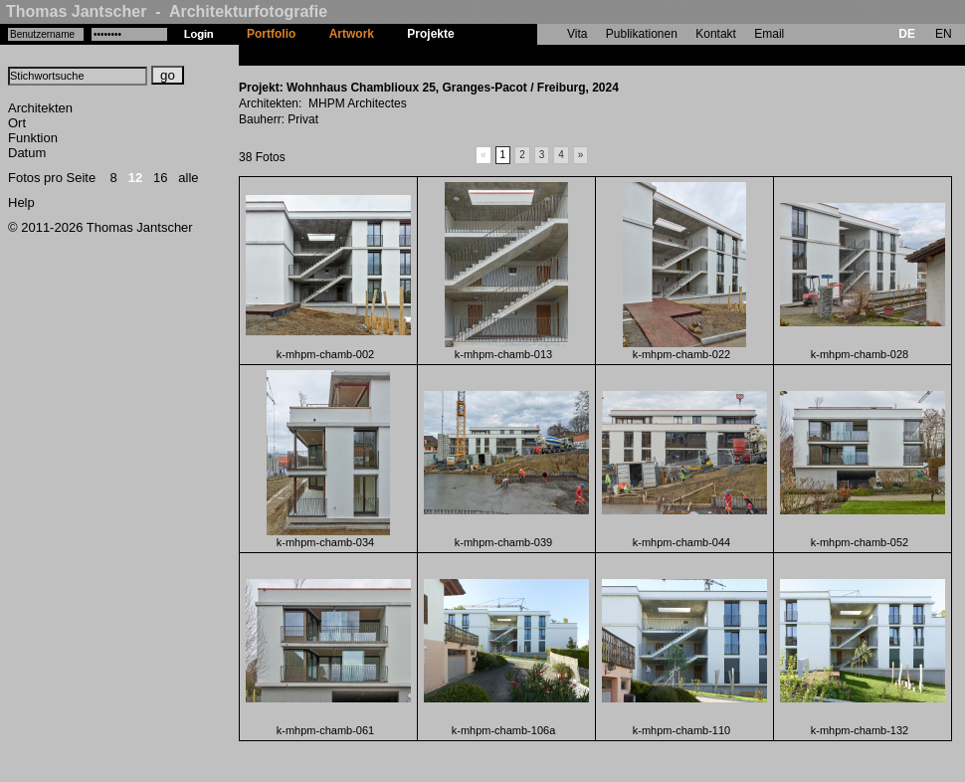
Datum (27, 152)
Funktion (33, 137)
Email (769, 34)
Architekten (40, 107)
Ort (17, 122)
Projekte (430, 34)
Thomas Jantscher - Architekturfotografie (166, 11)
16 (160, 177)
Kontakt (715, 34)
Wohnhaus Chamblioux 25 (545, 55)
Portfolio (271, 34)
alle (188, 177)
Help (21, 202)
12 (135, 177)
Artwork (351, 34)
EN (943, 34)
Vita (577, 34)
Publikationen (641, 34)
